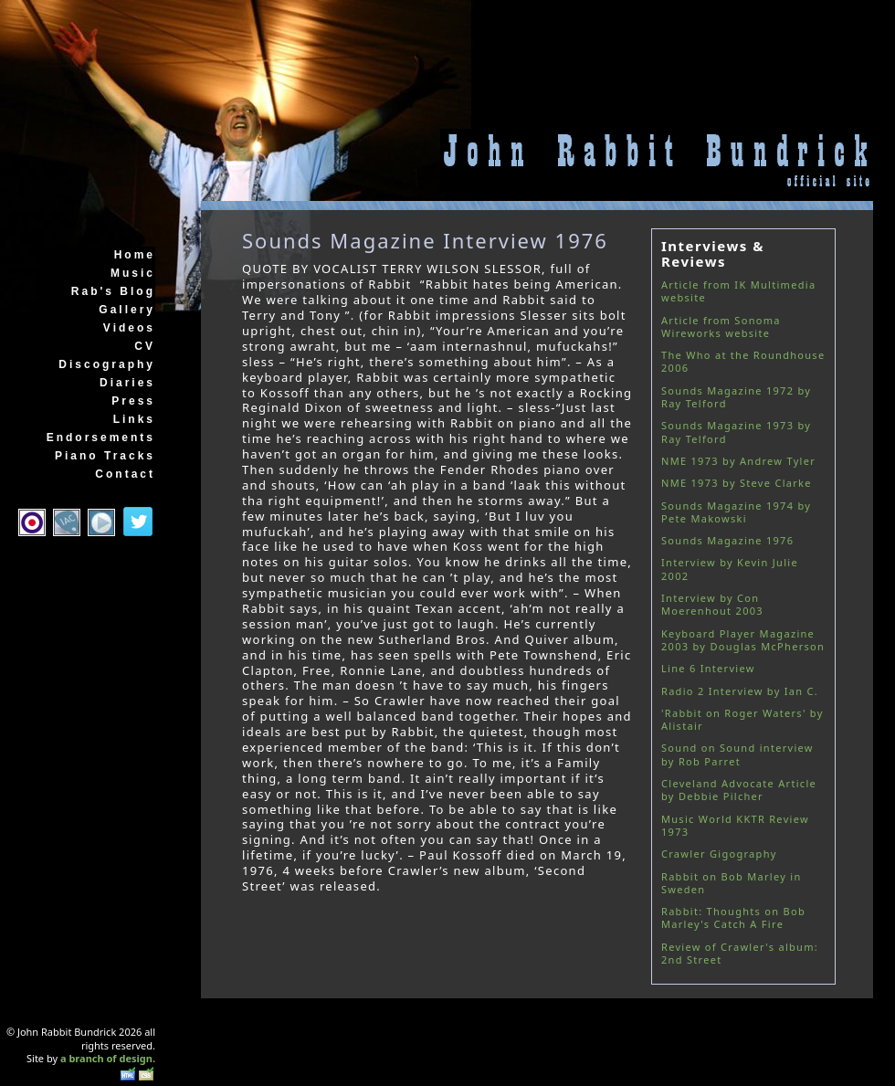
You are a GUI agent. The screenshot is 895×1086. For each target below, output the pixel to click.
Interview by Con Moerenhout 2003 (712, 604)
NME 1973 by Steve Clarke (736, 483)
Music (133, 273)
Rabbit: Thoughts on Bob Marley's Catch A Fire (733, 917)
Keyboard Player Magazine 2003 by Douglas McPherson (743, 640)
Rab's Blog (113, 291)
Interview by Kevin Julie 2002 (729, 568)
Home (134, 254)
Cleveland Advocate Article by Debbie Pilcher (738, 789)
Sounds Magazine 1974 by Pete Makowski (736, 512)
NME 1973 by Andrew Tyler (738, 461)
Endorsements (101, 437)
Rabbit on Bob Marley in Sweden (731, 883)
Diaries (127, 382)
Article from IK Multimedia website (738, 291)
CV (144, 346)
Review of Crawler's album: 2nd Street (739, 953)
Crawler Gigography (719, 853)
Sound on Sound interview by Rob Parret (737, 754)
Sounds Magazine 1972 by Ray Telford (736, 397)
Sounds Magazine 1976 (727, 540)
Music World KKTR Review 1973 (735, 825)
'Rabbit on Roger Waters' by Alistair (742, 719)
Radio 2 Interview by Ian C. (739, 691)
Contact (125, 474)
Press (133, 401)
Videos (129, 328)
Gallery (127, 309)
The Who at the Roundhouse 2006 (743, 361)
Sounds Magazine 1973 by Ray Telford (736, 431)
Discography (106, 364)
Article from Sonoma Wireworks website (721, 326)
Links (134, 419)
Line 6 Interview (708, 668)
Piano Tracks (105, 455)
